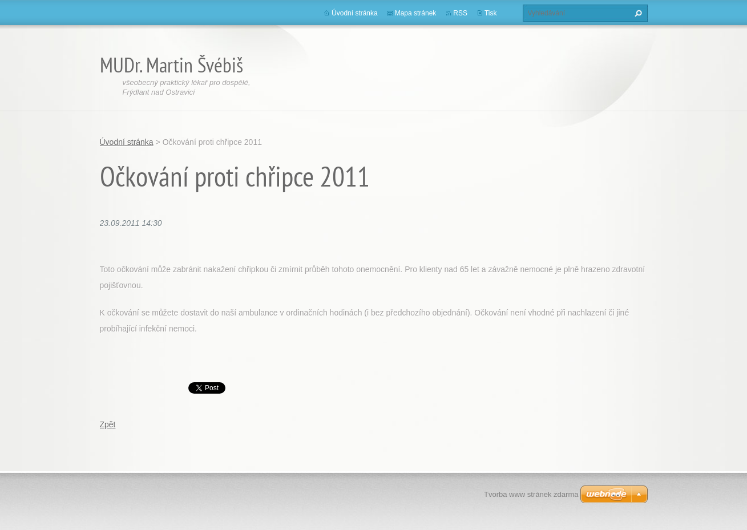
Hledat (636, 13)
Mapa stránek (416, 13)
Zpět (108, 424)
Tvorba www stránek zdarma (531, 494)
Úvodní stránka (355, 13)
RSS (460, 13)
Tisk (490, 13)
